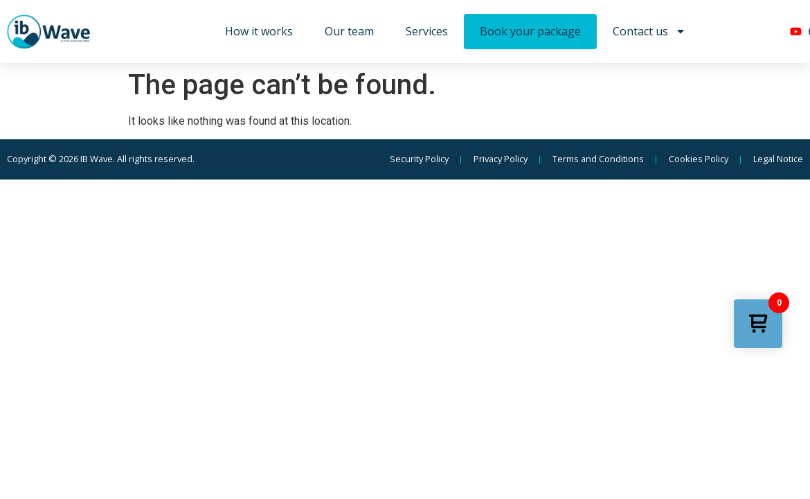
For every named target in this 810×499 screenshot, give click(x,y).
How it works (259, 31)
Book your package (530, 31)
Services (427, 31)
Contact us (649, 31)
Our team (349, 31)
